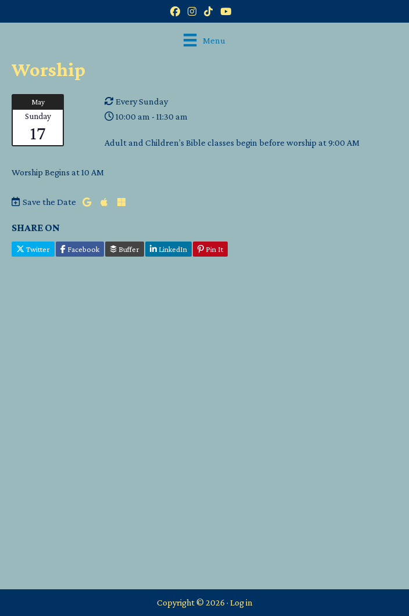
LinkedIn (168, 249)
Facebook (79, 249)
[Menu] (204, 40)
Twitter (33, 249)
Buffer (124, 249)
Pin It (210, 249)
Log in (241, 602)
